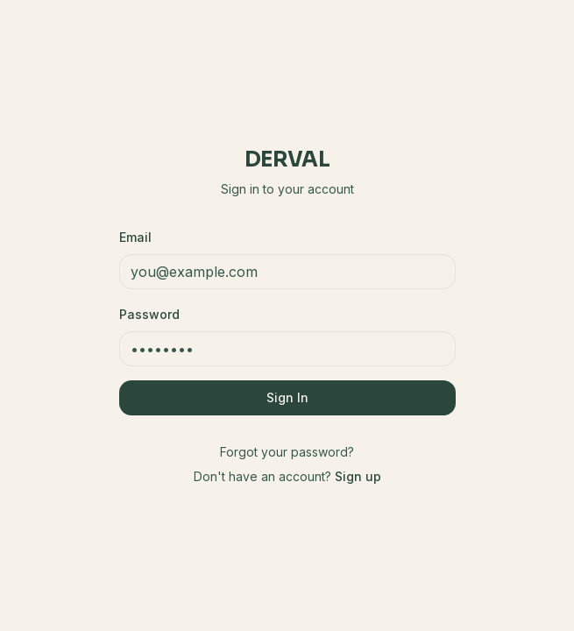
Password (149, 314)
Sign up (358, 476)
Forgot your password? (287, 451)
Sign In (287, 397)
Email (135, 237)
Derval (287, 159)
